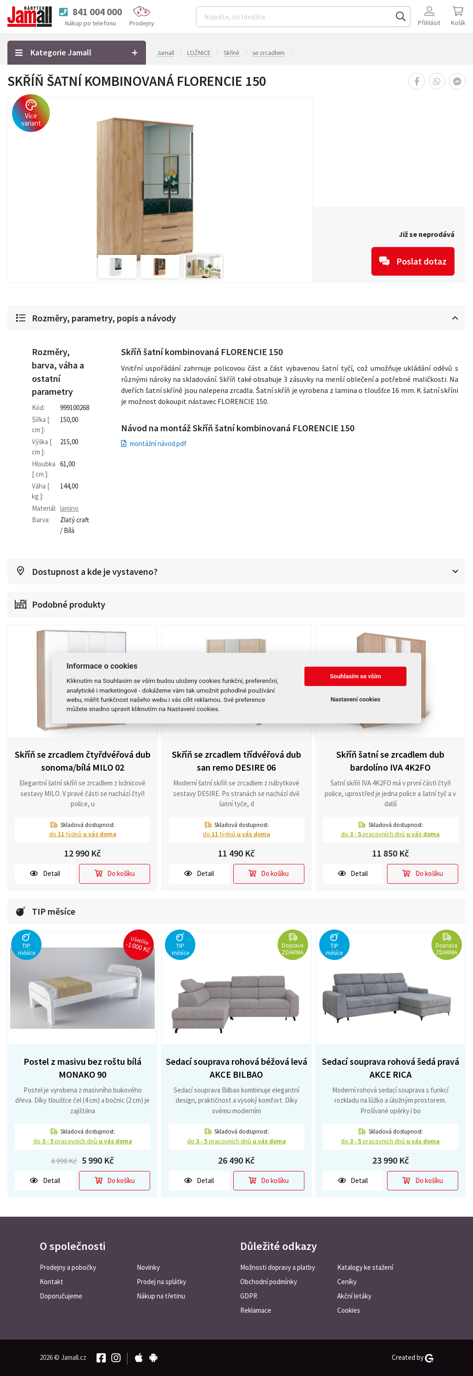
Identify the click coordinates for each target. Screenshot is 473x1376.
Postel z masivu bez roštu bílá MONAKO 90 (82, 1068)
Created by (412, 1357)
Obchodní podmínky (268, 1281)
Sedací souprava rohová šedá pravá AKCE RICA (390, 1068)
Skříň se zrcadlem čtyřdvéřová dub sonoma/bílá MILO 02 (83, 760)
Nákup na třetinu (161, 1296)
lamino (69, 508)
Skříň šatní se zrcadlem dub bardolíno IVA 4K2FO (390, 760)
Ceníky (347, 1281)
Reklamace (255, 1310)
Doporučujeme (61, 1296)
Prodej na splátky (161, 1281)
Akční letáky (354, 1296)
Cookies (348, 1310)
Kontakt (51, 1281)
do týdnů (82, 834)
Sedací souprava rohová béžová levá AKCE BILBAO (236, 1068)
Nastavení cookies (356, 699)
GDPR (248, 1296)
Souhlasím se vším (355, 676)
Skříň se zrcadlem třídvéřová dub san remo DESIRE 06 (236, 760)
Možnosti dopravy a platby (277, 1267)
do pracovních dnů (390, 834)
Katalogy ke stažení (365, 1267)
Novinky (148, 1267)
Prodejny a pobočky (68, 1267)
